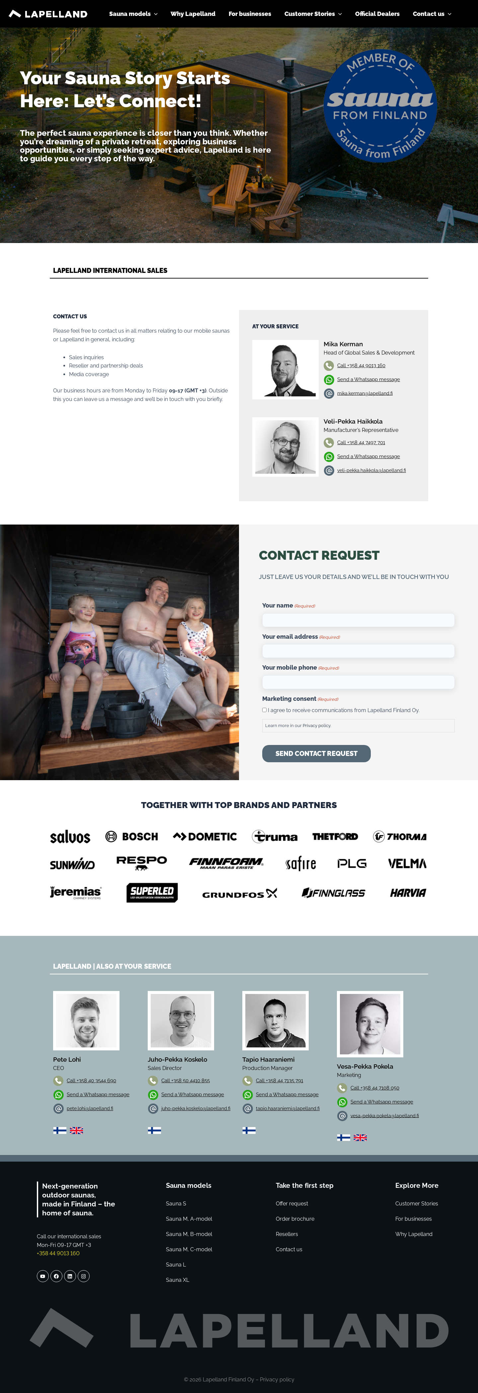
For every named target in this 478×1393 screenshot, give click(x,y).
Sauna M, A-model (189, 1219)
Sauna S (176, 1203)
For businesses (413, 1219)
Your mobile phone (300, 668)
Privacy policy (316, 725)
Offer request (292, 1203)
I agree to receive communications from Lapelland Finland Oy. (344, 710)
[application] (161, 14)
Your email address (301, 637)
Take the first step (305, 1185)
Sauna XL (177, 1280)
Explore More (416, 1185)
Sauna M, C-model (189, 1249)
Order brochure (295, 1219)
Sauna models (188, 1185)
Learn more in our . (298, 725)
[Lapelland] (48, 13)
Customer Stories (416, 1203)
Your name (288, 606)
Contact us (289, 1249)
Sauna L (176, 1265)
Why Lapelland (414, 1234)
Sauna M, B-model (189, 1234)
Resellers (287, 1234)
